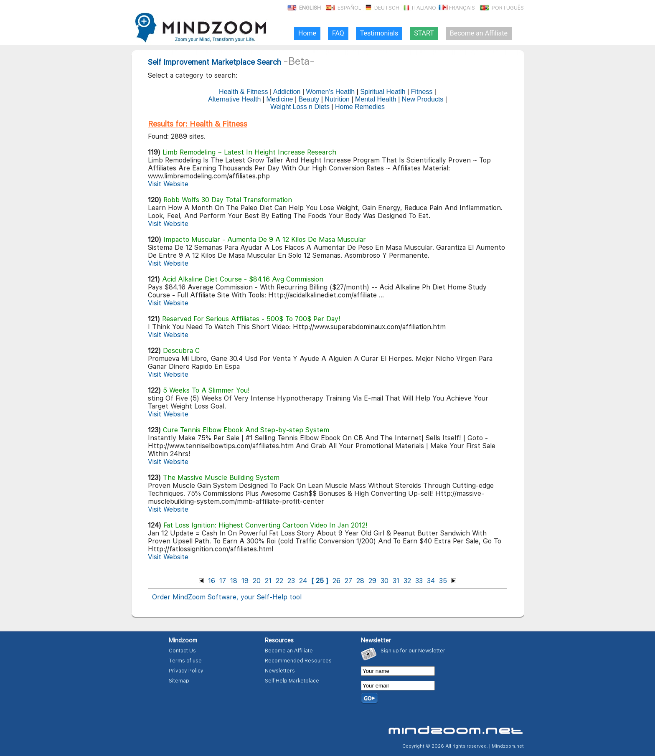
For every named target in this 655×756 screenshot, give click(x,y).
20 (257, 581)
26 (336, 581)
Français (456, 8)
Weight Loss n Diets (300, 106)
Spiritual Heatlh (383, 91)
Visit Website (168, 184)
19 (245, 581)
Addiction (287, 91)
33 (419, 581)
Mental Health (375, 99)
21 (268, 581)
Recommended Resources (298, 661)
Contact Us (182, 651)
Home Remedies (360, 106)
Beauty (308, 99)
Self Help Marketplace (292, 681)
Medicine (279, 99)
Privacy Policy (186, 671)
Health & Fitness (243, 91)
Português (501, 8)
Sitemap (179, 681)
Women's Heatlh (330, 91)
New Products (423, 99)
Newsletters (280, 671)
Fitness (422, 91)
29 (372, 581)
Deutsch (381, 8)
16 (211, 581)
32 (407, 581)
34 (431, 581)
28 (360, 581)
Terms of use (185, 661)
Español (343, 8)
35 (443, 581)
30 (384, 581)
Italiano (418, 8)
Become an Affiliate (289, 651)
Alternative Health (234, 99)
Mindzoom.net (508, 746)
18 (233, 581)
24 (303, 581)
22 (279, 581)
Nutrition (337, 99)
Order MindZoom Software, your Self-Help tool (227, 597)
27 (348, 581)
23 (291, 581)
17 (222, 581)
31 (396, 581)
